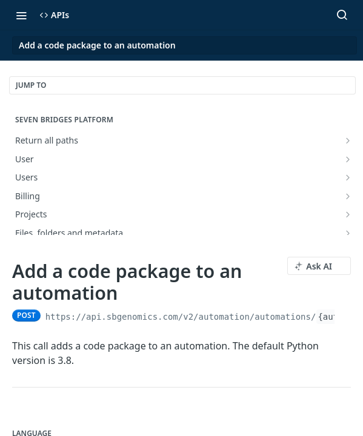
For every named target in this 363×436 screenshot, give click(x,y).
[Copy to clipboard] (345, 315)
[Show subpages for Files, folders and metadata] (348, 233)
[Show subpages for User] (348, 159)
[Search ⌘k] (342, 15)
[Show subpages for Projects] (348, 214)
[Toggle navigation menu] (21, 15)
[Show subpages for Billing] (348, 196)
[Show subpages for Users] (348, 177)
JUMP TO (31, 85)
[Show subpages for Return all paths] (348, 140)
